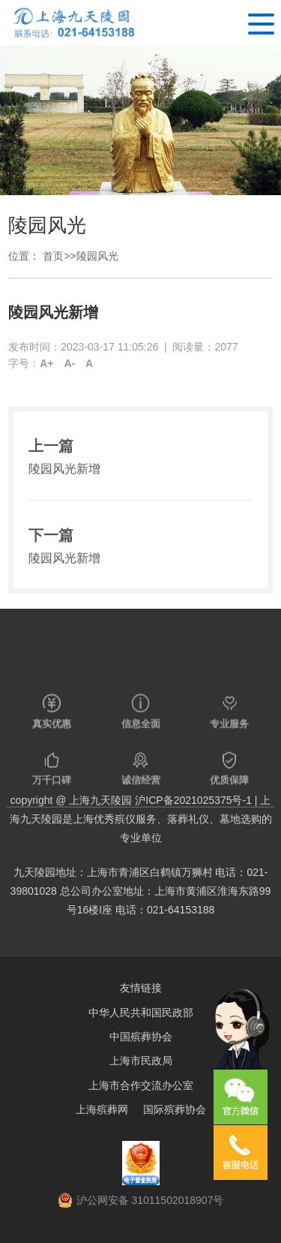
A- (69, 363)
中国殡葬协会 (140, 1037)
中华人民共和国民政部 (140, 1013)
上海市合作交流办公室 (140, 1085)
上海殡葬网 (102, 1109)
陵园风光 (97, 256)
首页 (53, 256)
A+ (46, 363)
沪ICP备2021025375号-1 (193, 800)
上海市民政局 (140, 1061)
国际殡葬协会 (174, 1109)
